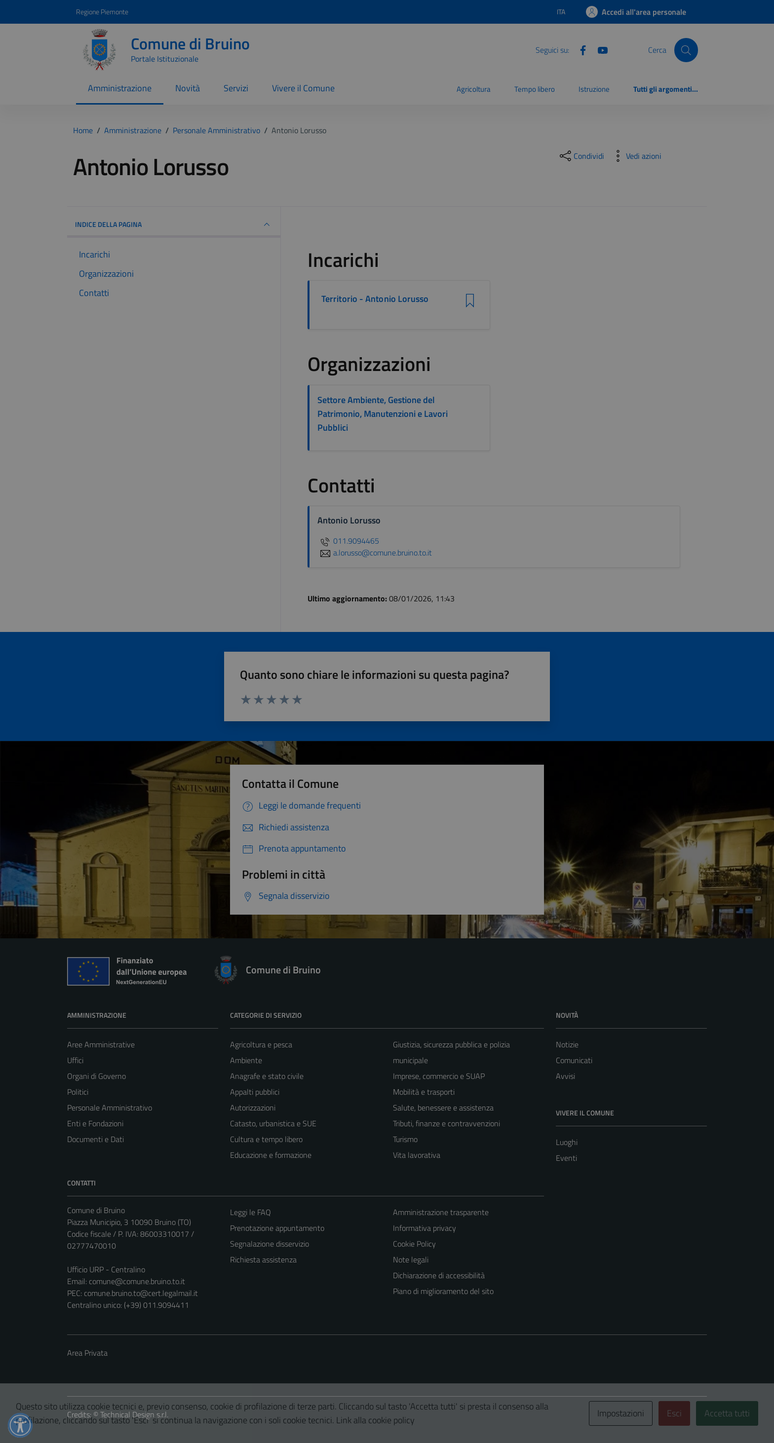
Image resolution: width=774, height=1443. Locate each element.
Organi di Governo (96, 1076)
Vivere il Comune (303, 88)
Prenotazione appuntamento (277, 1228)
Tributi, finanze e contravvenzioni (446, 1123)
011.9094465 (348, 541)
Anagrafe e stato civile (267, 1076)
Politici (77, 1092)
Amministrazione (120, 88)
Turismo (405, 1139)
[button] (20, 1425)
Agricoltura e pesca (261, 1044)
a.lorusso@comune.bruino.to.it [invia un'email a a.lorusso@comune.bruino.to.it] (374, 552)
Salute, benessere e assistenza (443, 1107)
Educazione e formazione (270, 1155)
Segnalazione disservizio (269, 1244)
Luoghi (567, 1142)
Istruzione (594, 89)
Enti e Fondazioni (95, 1123)
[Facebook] (579, 49)
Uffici (75, 1060)
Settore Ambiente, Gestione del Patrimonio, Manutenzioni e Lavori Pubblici (382, 413)
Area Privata (87, 1353)
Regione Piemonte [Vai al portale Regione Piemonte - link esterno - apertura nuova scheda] (102, 11)
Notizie (567, 1044)
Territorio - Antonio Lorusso (375, 299)
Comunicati (574, 1060)
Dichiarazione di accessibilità (439, 1275)
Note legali (410, 1259)
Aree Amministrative (101, 1044)
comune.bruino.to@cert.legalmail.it (141, 1293)
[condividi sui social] (581, 156)
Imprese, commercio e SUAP (439, 1076)
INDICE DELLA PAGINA (173, 224)
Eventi (566, 1158)
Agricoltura (474, 89)
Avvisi (565, 1076)
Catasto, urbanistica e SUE (273, 1123)
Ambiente (246, 1060)
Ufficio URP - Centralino (106, 1269)
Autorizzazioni (252, 1107)
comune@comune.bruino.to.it (137, 1281)
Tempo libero (534, 89)
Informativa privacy (424, 1228)
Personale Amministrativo (109, 1107)
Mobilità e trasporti (424, 1092)
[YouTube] (599, 49)
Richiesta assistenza (263, 1259)
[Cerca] (686, 50)
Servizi (236, 88)
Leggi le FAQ (250, 1212)
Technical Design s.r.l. (134, 1414)
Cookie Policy (414, 1244)
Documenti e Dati (95, 1139)
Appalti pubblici (254, 1092)
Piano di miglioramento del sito (443, 1291)
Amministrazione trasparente (441, 1212)
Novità (187, 88)
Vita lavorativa (416, 1155)
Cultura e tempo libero (266, 1139)
